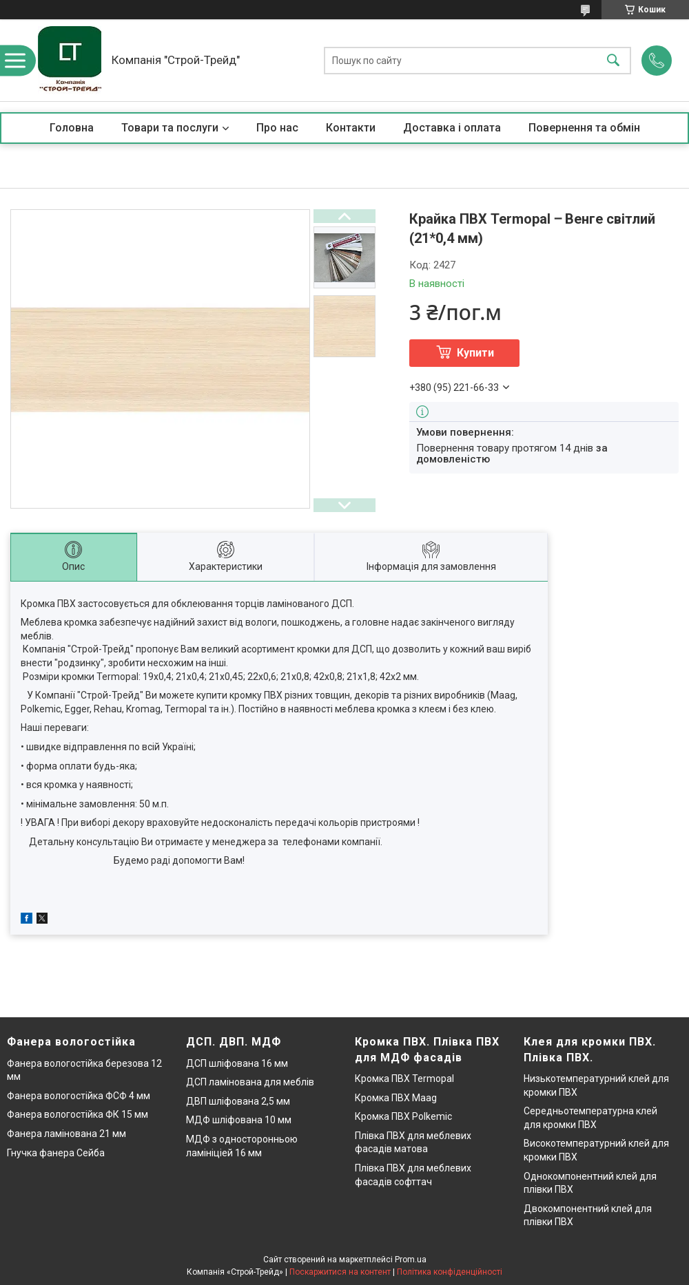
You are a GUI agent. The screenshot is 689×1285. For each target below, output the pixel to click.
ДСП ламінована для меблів (250, 1081)
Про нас (277, 127)
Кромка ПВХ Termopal (404, 1078)
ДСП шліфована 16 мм (237, 1063)
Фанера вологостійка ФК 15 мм (77, 1114)
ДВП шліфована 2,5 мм (238, 1101)
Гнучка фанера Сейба (56, 1152)
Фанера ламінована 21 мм (66, 1133)
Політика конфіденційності (449, 1272)
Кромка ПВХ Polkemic (403, 1116)
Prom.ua (410, 1259)
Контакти (351, 127)
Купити (475, 352)
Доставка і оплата (452, 127)
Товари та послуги (169, 127)
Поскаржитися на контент (340, 1272)
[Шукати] (613, 60)
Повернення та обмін (584, 127)
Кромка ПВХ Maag (396, 1097)
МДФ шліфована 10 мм (238, 1119)
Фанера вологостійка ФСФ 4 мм (78, 1095)
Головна (72, 127)
